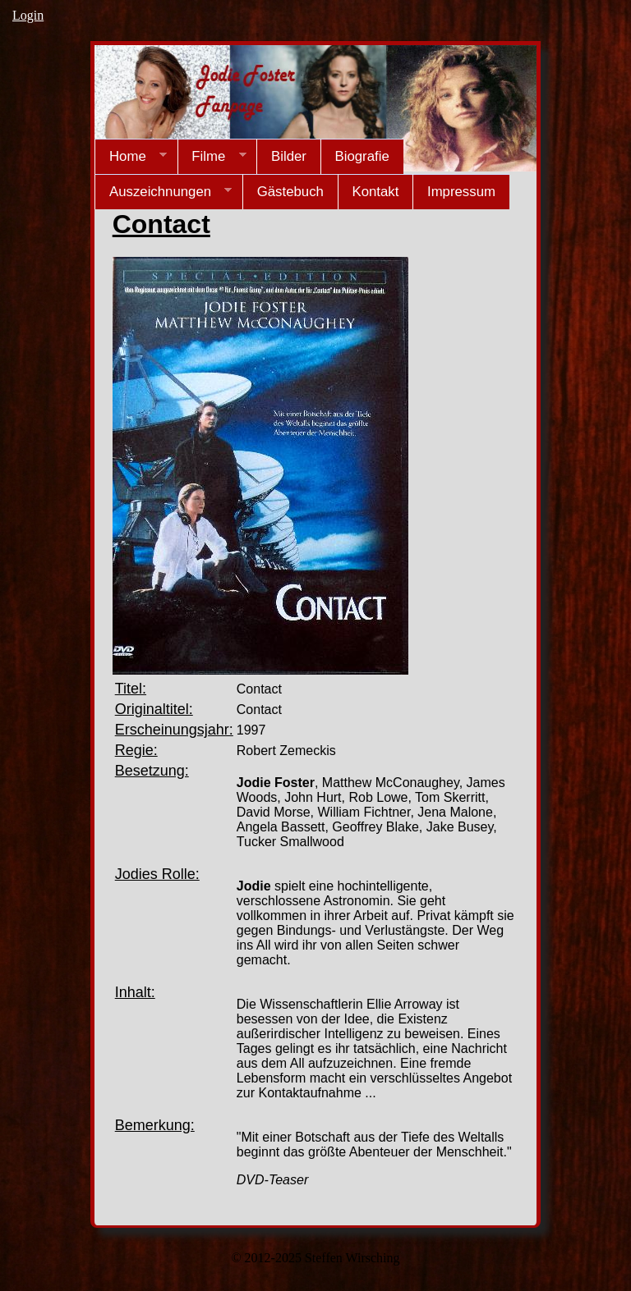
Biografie (361, 156)
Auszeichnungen (163, 192)
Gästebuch (290, 191)
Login (28, 15)
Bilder (288, 156)
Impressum (461, 191)
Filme (211, 157)
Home (130, 157)
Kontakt (375, 191)
